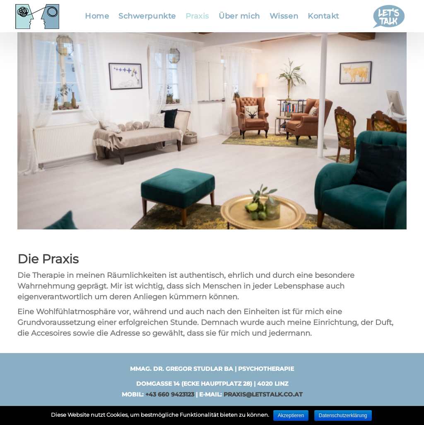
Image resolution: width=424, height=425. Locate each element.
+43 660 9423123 (169, 394)
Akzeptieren (291, 415)
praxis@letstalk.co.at (263, 394)
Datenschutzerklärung (343, 415)
